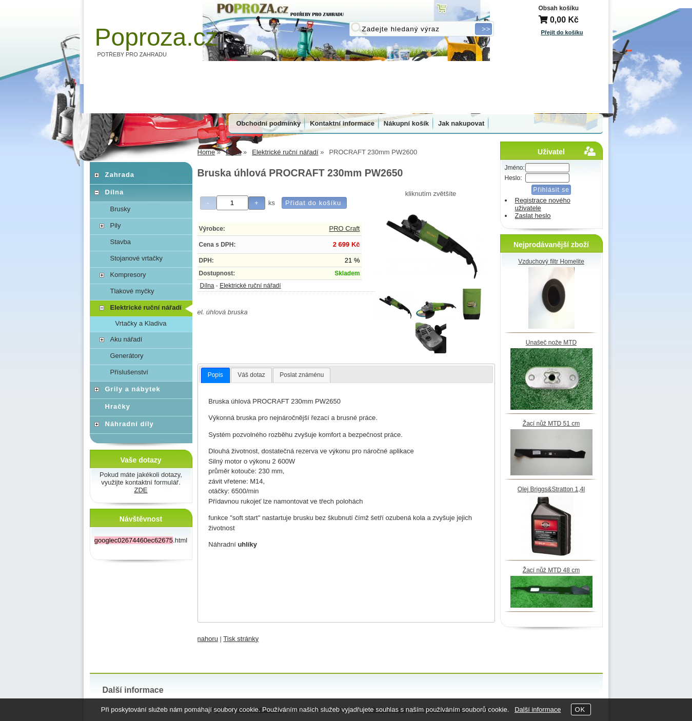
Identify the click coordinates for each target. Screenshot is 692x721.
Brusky (120, 209)
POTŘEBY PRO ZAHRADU (132, 54)
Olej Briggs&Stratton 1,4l (551, 489)
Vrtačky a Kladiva (141, 323)
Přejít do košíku (562, 32)
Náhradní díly (129, 424)
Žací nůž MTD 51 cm (551, 423)
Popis (215, 374)
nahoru (207, 639)
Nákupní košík (406, 123)
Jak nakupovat (461, 123)
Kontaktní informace (342, 123)
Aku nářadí (126, 339)
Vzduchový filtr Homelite (551, 261)
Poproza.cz (156, 37)
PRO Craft (344, 228)
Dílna (207, 285)
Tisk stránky (241, 639)
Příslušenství (129, 372)
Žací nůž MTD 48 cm (551, 570)
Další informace (538, 709)
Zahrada (120, 174)
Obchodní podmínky (268, 123)
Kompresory (128, 274)
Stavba (120, 242)
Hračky (117, 406)
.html (140, 540)
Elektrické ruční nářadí (250, 285)
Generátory (127, 355)
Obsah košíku (559, 8)
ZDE (141, 490)
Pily (115, 225)
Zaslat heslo (533, 215)
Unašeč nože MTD (551, 342)
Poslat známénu (302, 374)
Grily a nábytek (133, 389)
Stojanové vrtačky (136, 258)
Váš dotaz (251, 374)
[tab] (215, 375)
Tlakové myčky (132, 291)
